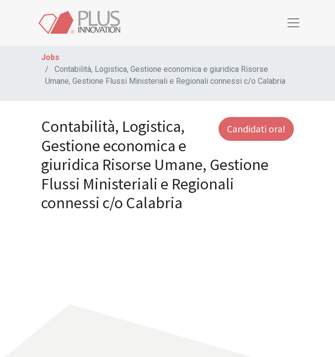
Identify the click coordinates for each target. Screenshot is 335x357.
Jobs (50, 57)
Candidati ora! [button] (256, 128)
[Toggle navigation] (293, 23)
